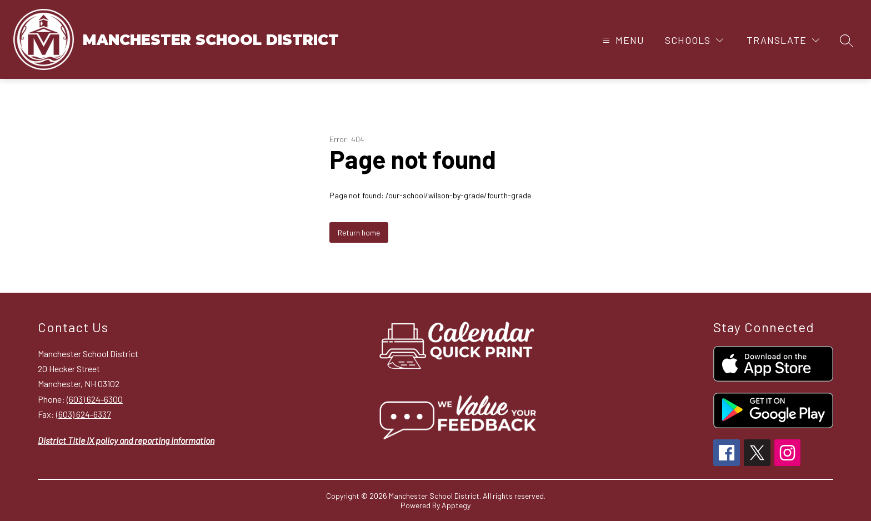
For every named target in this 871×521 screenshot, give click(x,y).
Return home (359, 232)
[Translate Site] (783, 40)
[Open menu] (622, 40)
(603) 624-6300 (95, 399)
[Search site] (846, 40)
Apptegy (456, 505)
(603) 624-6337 (83, 414)
